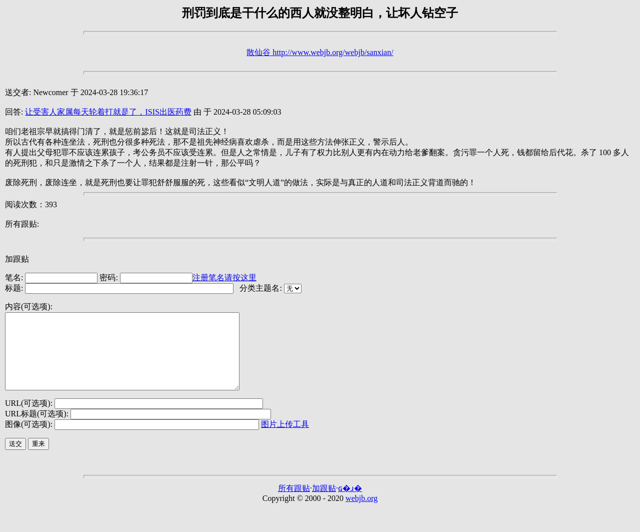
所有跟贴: (22, 224)
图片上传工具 (285, 439)
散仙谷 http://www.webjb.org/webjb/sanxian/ (319, 52)
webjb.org (362, 513)
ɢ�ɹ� (350, 503)
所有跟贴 (294, 503)
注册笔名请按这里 (224, 277)
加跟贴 (17, 259)
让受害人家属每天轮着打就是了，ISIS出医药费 (108, 112)
